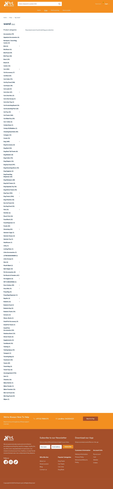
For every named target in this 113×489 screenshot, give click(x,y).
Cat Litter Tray (9, 102)
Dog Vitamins (9, 199)
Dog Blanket (8, 154)
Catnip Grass (8, 125)
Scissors (7, 315)
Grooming (12, 229)
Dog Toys (12, 193)
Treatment (8, 360)
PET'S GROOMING (10, 282)
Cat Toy (12, 112)
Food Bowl (8, 219)
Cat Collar (8, 79)
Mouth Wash (8, 265)
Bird (12, 46)
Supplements (9, 340)
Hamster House (9, 236)
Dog (12, 141)
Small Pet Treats (9, 324)
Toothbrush (8, 343)
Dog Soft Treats (9, 183)
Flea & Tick (8, 216)
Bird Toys (8, 56)
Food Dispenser (9, 222)
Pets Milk (12, 288)
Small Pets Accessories (9, 329)
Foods (7, 226)
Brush (6, 62)
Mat (12, 262)
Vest (6, 376)
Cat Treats (8, 115)
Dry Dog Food (9, 206)
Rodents (12, 302)
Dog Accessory (9, 145)
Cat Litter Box (9, 95)
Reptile (12, 298)
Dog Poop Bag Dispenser (8, 175)
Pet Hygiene (12, 279)
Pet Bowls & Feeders (12, 275)
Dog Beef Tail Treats (11, 151)
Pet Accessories (12, 272)
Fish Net (7, 213)
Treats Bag (8, 366)
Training (7, 346)
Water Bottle (8, 383)
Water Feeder (9, 386)
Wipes (6, 399)
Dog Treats (12, 196)
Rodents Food (9, 305)
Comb (7, 138)
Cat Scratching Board (11, 105)
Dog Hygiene (8, 171)
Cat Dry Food (9, 82)
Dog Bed (8, 148)
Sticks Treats (9, 336)
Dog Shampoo (9, 180)
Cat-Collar (8, 122)
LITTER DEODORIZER (11, 255)
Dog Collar (8, 158)
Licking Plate (8, 249)
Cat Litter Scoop (10, 99)
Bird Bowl (8, 49)
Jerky (6, 245)
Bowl (7, 59)
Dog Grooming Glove (11, 168)
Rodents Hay (8, 308)
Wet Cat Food (9, 392)
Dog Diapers (9, 161)
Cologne (7, 135)
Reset (13, 24)
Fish (12, 209)
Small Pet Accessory (11, 321)
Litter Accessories (10, 252)
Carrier (7, 66)
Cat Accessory (9, 72)
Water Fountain (9, 389)
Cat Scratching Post (11, 108)
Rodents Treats (9, 311)
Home (5, 17)
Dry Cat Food (9, 203)
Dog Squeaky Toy (10, 186)
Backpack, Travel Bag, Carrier (10, 42)
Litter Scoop (8, 259)
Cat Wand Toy (9, 118)
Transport (7, 353)
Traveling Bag (9, 356)
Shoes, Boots (9, 318)
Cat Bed (7, 75)
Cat (12, 69)
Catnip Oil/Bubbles (10, 128)
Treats (7, 363)
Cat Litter (12, 92)
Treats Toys (8, 369)
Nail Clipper (8, 269)
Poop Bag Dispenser (11, 295)
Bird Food (8, 52)
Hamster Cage (9, 232)
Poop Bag (8, 292)
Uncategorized (10, 373)
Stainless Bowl (9, 333)
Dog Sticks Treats (10, 190)
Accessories (9, 34)
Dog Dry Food (9, 164)
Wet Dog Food (9, 396)
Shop (10, 17)
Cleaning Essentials (11, 131)
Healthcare (8, 242)
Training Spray (9, 350)
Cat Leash (8, 89)
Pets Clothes (12, 285)
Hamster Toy (8, 239)
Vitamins (7, 379)
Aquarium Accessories (11, 37)
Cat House (8, 85)
